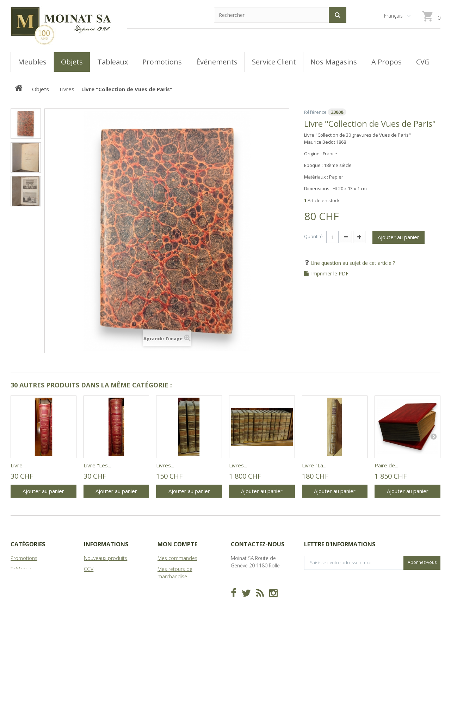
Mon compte (177, 544)
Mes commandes (177, 558)
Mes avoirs (169, 587)
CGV (88, 569)
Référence (315, 112)
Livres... (165, 465)
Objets (18, 590)
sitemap (93, 601)
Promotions (24, 558)
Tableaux (21, 569)
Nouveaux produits (105, 558)
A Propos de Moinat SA (110, 590)
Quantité (313, 236)
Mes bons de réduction (184, 627)
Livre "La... (314, 465)
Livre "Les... (97, 465)
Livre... (18, 465)
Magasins (94, 580)
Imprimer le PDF (329, 273)
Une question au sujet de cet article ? (352, 263)
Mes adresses (173, 598)
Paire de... (386, 465)
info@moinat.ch (248, 594)
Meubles (20, 580)
